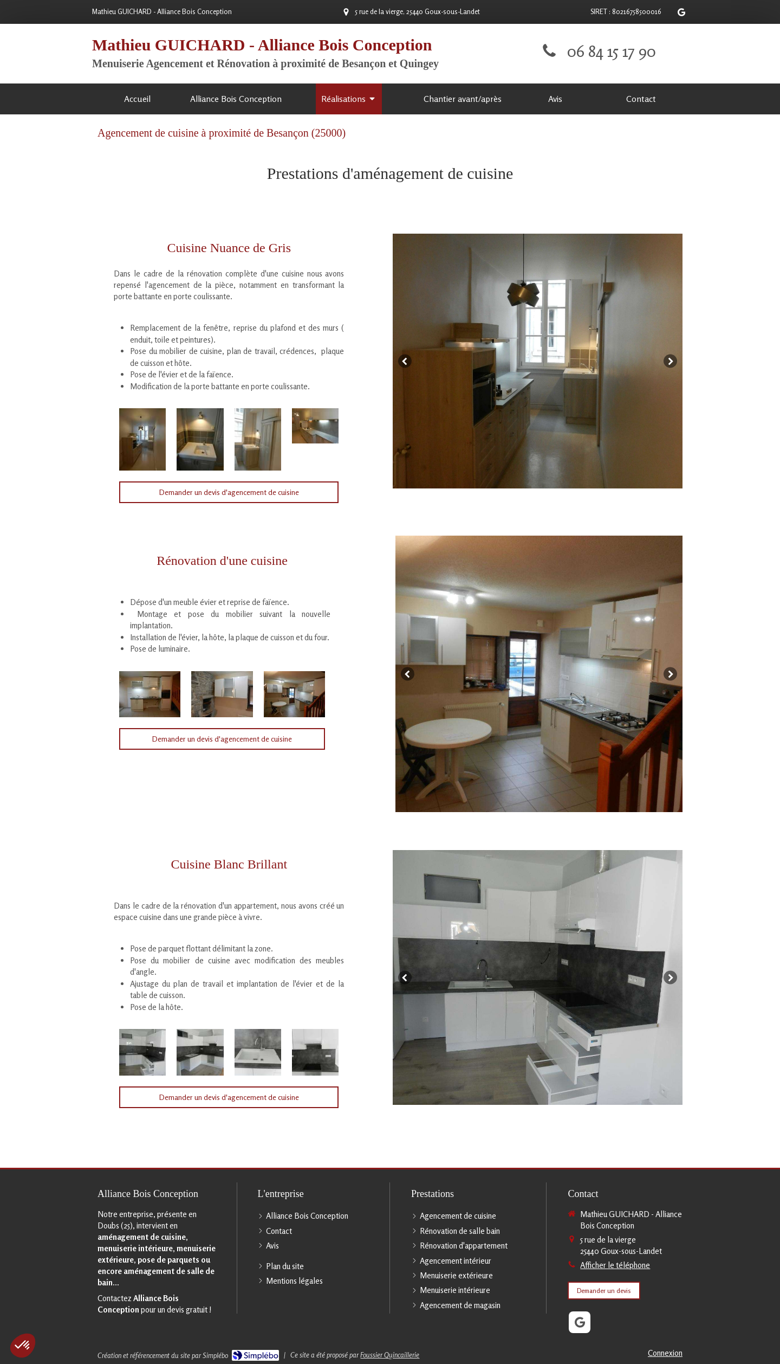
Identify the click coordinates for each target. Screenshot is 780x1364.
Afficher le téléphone (615, 1265)
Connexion (665, 1353)
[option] (537, 361)
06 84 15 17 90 (611, 51)
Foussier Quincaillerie (389, 1354)
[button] (23, 1346)
